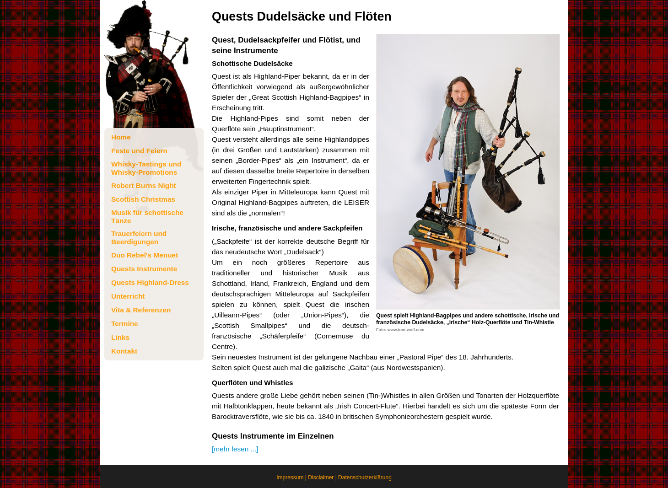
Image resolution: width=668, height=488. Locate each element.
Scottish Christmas (143, 199)
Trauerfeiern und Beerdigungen (139, 238)
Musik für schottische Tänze (147, 217)
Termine (124, 323)
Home (121, 137)
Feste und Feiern (139, 151)
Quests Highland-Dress (150, 282)
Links (120, 337)
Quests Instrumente (144, 269)
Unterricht (128, 296)
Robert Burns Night (143, 185)
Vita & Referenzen (141, 310)
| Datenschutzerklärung (363, 477)
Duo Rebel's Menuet (144, 255)
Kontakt (124, 351)
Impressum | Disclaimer (305, 477)
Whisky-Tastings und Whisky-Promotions (146, 168)
